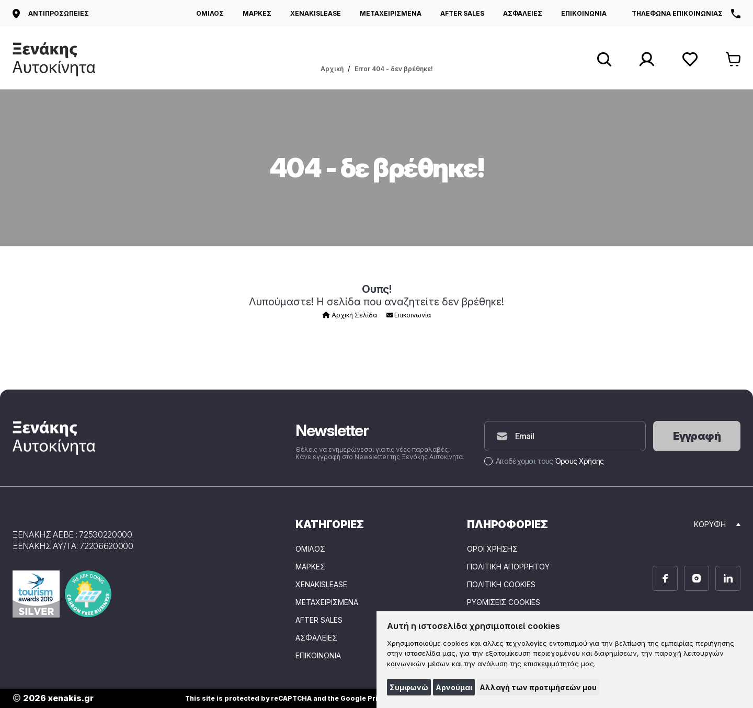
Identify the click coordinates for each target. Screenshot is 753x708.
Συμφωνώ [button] (409, 687)
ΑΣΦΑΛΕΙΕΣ (522, 13)
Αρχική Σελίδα (350, 315)
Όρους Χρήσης (579, 460)
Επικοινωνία (408, 315)
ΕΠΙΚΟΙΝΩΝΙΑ (584, 13)
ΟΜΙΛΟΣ (210, 13)
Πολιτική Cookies (501, 584)
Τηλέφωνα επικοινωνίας (686, 13)
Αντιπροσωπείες (51, 13)
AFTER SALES (462, 13)
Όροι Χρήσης (492, 549)
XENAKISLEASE (315, 13)
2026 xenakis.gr (53, 698)
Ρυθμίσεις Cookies (503, 602)
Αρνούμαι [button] (454, 687)
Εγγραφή (697, 436)
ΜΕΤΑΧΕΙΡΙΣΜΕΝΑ (390, 13)
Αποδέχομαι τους (543, 460)
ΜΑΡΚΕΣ (257, 13)
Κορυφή (717, 524)
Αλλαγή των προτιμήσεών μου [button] (538, 687)
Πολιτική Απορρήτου (508, 566)
